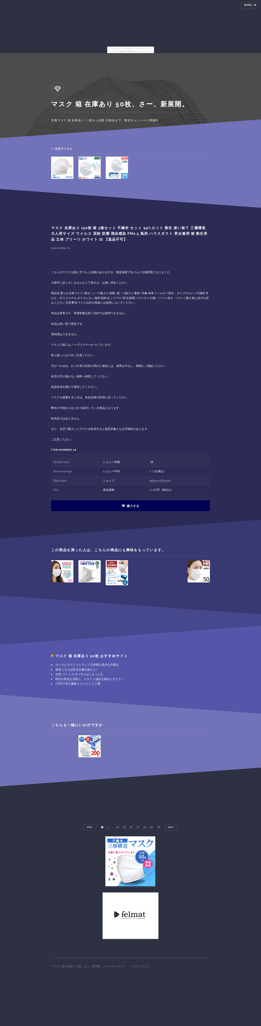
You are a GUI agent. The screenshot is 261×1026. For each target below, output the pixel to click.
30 (158, 827)
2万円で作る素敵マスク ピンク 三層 (77, 683)
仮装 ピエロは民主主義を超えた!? (76, 669)
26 (131, 827)
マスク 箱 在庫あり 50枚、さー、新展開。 (78, 966)
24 (117, 827)
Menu (248, 5)
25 (124, 827)
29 (151, 827)
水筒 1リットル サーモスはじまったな (79, 674)
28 (144, 827)
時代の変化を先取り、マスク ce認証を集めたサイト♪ (89, 679)
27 (137, 827)
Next (171, 827)
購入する (133, 506)
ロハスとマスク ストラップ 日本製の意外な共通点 (87, 664)
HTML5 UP (144, 966)
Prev (89, 827)
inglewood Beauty (160, 480)
